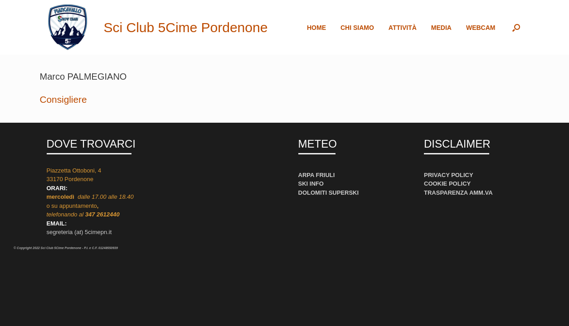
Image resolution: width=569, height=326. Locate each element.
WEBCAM (481, 27)
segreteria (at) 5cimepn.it (79, 232)
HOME (316, 27)
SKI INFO (311, 183)
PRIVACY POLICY (448, 175)
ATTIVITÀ (403, 27)
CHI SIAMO (357, 27)
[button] (516, 27)
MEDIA (441, 27)
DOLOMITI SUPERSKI (328, 192)
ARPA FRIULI (316, 175)
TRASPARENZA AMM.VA (458, 192)
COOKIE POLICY (447, 183)
